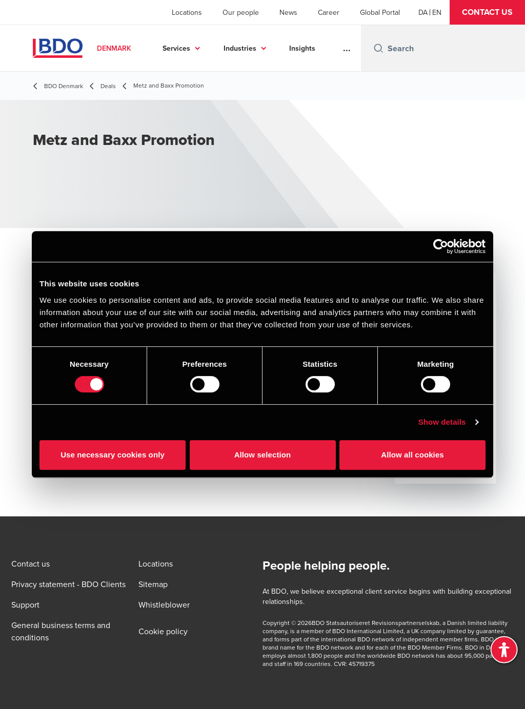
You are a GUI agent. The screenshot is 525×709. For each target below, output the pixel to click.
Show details (442, 422)
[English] (436, 12)
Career (328, 12)
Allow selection (262, 454)
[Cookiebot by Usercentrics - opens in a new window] (441, 246)
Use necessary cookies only (112, 454)
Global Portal (380, 12)
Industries (240, 48)
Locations (187, 12)
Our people (241, 12)
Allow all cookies (412, 454)
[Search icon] (378, 48)
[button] (487, 12)
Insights (302, 48)
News (288, 12)
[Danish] (423, 12)
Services (176, 48)
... (347, 48)
